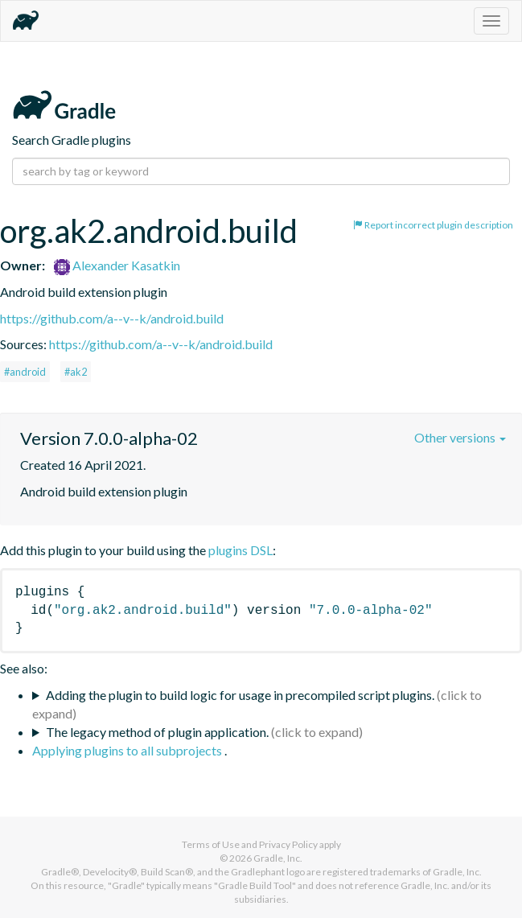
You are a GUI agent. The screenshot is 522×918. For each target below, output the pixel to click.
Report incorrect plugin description (433, 225)
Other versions (460, 437)
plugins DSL (240, 550)
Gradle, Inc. (277, 858)
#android (25, 371)
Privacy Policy (288, 844)
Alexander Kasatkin (117, 265)
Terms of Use (211, 844)
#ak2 (75, 371)
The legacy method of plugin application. (157, 731)
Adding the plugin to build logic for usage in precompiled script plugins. (240, 694)
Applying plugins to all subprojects (128, 750)
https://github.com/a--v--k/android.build (112, 318)
